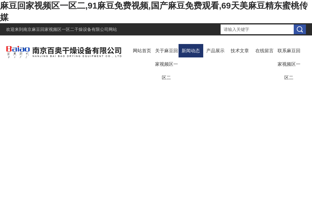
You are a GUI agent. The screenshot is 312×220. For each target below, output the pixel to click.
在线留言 (264, 50)
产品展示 (215, 50)
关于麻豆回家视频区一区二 (166, 64)
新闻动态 (191, 50)
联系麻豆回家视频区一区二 (289, 64)
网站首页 (142, 50)
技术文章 (240, 50)
